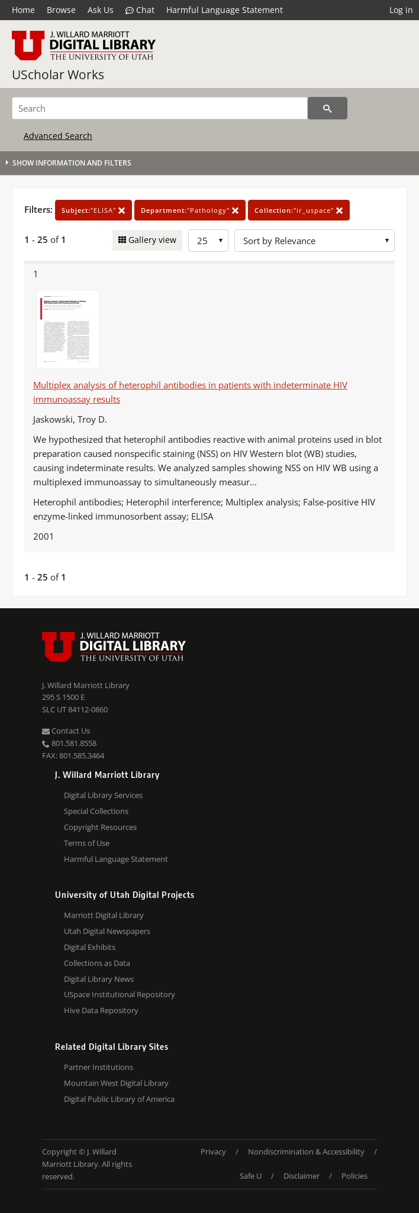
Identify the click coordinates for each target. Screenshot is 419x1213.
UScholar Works (58, 74)
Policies (354, 1175)
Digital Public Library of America (119, 1099)
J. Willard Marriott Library (86, 685)
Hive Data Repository (101, 1010)
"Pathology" (190, 210)
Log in (401, 9)
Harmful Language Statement (224, 9)
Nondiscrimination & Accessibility (306, 1151)
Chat (139, 10)
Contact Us (66, 730)
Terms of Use (86, 843)
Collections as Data (97, 963)
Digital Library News (99, 979)
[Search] (160, 108)
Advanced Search (58, 135)
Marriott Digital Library (104, 915)
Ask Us (101, 9)
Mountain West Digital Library (116, 1083)
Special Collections (96, 811)
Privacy (213, 1151)
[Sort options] (314, 240)
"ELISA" (93, 210)
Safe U (251, 1175)
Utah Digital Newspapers (107, 931)
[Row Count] (208, 240)
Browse (61, 9)
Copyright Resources (100, 827)
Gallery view (151, 239)
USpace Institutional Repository (119, 994)
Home (23, 9)
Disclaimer (301, 1175)
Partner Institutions (98, 1067)
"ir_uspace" (298, 210)
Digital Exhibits (89, 947)
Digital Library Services (103, 795)
